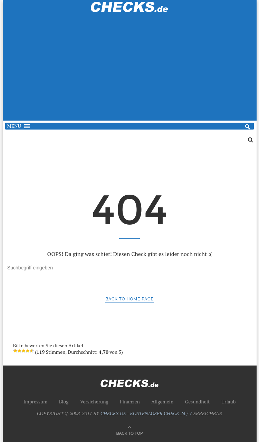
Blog (64, 401)
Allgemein (162, 401)
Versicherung (94, 401)
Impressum (35, 401)
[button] (14, 126)
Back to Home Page (129, 299)
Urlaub (228, 401)
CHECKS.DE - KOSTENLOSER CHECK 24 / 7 (146, 413)
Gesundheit (197, 401)
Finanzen (130, 401)
